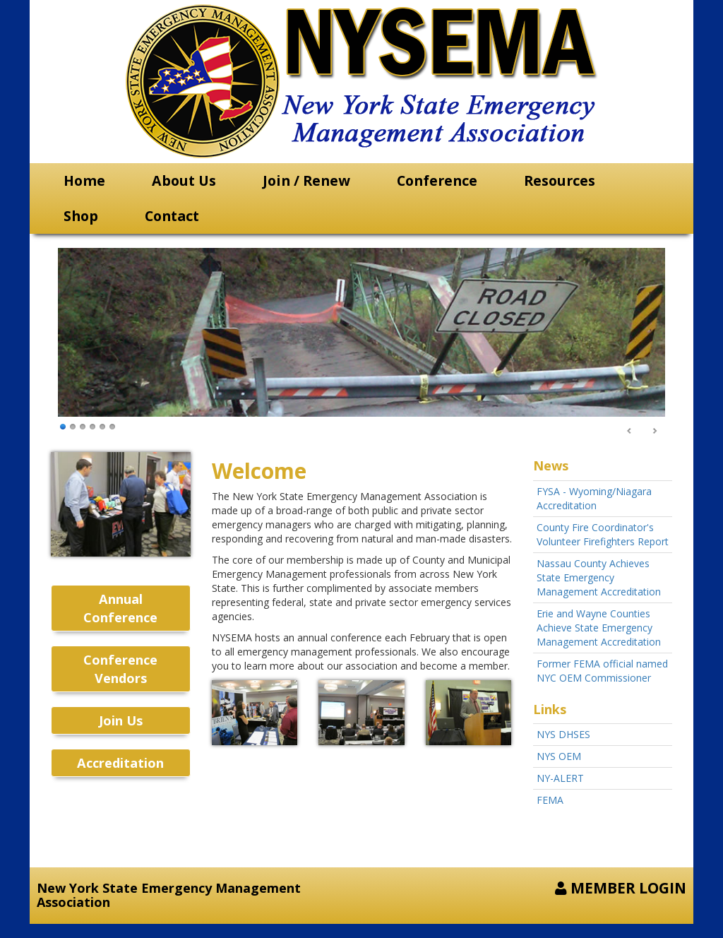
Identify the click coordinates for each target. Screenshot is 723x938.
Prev (629, 431)
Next (654, 431)
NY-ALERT (560, 778)
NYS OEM (559, 756)
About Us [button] (184, 180)
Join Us (121, 720)
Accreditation (120, 762)
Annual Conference (120, 608)
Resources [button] (559, 180)
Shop (81, 215)
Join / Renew (306, 180)
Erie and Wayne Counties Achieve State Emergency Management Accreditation (599, 627)
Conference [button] (437, 180)
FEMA (550, 800)
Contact (172, 215)
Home (84, 180)
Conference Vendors (120, 669)
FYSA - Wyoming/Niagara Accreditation (594, 498)
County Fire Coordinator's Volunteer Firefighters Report (603, 534)
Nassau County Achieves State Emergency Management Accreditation (599, 577)
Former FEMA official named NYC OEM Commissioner (602, 670)
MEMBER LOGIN (620, 888)
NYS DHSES (563, 734)
